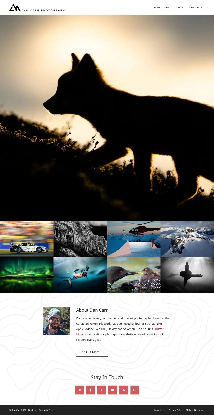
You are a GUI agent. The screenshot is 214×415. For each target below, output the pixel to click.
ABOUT (168, 7)
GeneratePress (46, 409)
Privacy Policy (176, 409)
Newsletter (160, 409)
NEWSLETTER (196, 7)
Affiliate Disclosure (195, 409)
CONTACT (181, 7)
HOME (157, 7)
